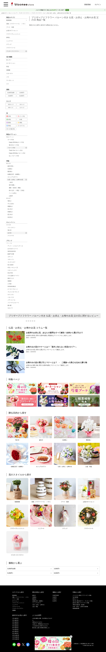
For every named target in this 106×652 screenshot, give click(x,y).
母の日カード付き (14, 145)
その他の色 (10, 129)
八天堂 (9, 283)
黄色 (20, 122)
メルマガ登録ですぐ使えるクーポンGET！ (51, 10)
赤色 (8, 116)
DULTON (10, 273)
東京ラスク (11, 278)
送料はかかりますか (37, 622)
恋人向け (10, 214)
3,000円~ (22, 92)
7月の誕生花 (15, 629)
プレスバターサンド (13, 292)
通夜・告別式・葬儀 (14, 187)
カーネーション (10, 63)
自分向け (10, 217)
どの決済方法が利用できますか (40, 626)
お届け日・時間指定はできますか (40, 624)
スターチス (9, 73)
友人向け (10, 209)
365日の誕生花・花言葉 (78, 604)
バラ (7, 77)
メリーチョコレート (13, 302)
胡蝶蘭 (8, 70)
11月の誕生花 (15, 637)
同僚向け (10, 211)
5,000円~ (10, 96)
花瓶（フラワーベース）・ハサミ (16, 23)
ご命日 (11, 182)
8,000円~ (22, 96)
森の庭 (9, 305)
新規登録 (87, 4)
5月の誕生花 (15, 626)
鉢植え (8, 37)
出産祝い (10, 169)
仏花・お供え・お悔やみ (38, 604)
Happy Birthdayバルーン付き (17, 153)
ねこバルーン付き (14, 155)
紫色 (8, 122)
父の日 (17, 233)
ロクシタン (11, 294)
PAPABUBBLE (12, 286)
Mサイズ (10, 107)
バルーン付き (17, 147)
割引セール (75, 599)
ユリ (7, 83)
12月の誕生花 (15, 639)
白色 (20, 119)
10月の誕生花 (15, 635)
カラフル (21, 125)
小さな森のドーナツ (13, 275)
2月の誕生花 (15, 620)
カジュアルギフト (13, 177)
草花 (7, 66)
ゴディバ (10, 256)
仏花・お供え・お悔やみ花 (17, 179)
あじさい (8, 60)
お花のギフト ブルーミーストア (9, 13)
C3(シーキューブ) (13, 267)
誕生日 (34, 595)
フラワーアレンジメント (13, 34)
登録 (67, 10)
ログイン (98, 4)
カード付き (11, 139)
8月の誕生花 (15, 631)
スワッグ (8, 44)
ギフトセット (15, 601)
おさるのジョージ (13, 248)
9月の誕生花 (15, 633)
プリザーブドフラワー (24, 13)
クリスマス (11, 235)
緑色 (8, 119)
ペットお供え (13, 193)
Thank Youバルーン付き (16, 150)
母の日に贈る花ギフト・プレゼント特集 (82, 601)
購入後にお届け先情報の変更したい (41, 627)
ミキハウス (11, 297)
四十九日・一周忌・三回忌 (16, 190)
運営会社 (76, 643)
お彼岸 (11, 196)
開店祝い (10, 171)
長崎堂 (9, 281)
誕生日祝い (11, 166)
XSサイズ (11, 104)
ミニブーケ (9, 41)
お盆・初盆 (35, 606)
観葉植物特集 (76, 608)
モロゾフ (10, 308)
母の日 (9, 230)
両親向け (10, 206)
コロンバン (11, 259)
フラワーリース (10, 47)
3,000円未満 (10, 92)
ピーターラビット (13, 289)
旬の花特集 (75, 597)
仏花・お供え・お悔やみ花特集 (80, 606)
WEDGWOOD (12, 251)
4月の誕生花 (15, 624)
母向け (9, 201)
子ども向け (11, 203)
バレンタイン (11, 227)
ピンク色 (21, 116)
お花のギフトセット (12, 30)
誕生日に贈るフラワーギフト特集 (81, 602)
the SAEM (10, 265)
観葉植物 (8, 20)
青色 (8, 125)
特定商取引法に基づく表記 (87, 643)
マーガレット (10, 80)
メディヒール (11, 300)
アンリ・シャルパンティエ (15, 246)
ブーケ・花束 (10, 27)
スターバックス (12, 270)
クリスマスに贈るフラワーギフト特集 (82, 595)
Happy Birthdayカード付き (16, 142)
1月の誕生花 (15, 618)
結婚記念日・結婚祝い (14, 174)
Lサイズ (22, 107)
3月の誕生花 (15, 622)
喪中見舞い (12, 185)
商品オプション (10, 137)
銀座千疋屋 (11, 254)
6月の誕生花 (15, 627)
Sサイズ (22, 104)
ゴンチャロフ (11, 262)
